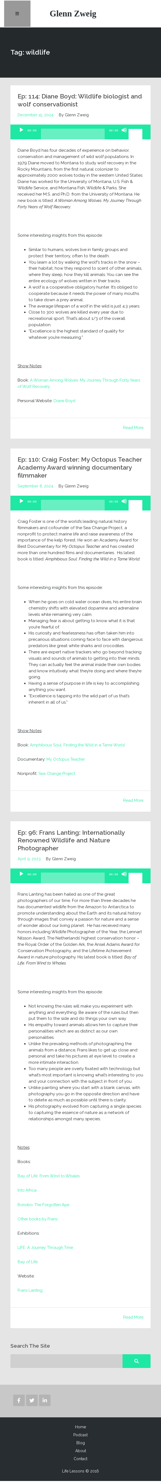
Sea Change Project (58, 776)
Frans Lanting (31, 1293)
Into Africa (28, 1193)
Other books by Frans (39, 1221)
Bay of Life (28, 1264)
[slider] (73, 138)
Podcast (80, 1438)
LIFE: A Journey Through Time (46, 1250)
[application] (80, 134)
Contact (80, 1462)
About (80, 1454)
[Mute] (124, 137)
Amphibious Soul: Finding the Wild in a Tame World (79, 747)
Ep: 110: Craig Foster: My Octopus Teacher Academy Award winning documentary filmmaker (70, 470)
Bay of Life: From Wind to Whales (50, 1178)
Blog (80, 1446)
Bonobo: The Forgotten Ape (45, 1207)
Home (80, 1430)
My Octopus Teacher (66, 762)
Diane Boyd (65, 403)
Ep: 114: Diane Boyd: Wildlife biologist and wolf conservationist (77, 103)
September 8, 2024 (35, 488)
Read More (132, 430)
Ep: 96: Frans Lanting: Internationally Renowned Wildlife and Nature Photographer (75, 843)
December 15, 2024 (36, 117)
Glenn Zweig (74, 15)
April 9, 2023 (29, 861)
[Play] (21, 137)
